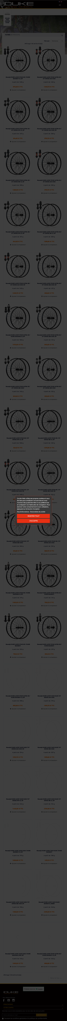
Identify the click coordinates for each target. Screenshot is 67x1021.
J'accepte (33, 521)
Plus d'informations (23, 511)
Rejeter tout (33, 516)
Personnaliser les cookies (37, 511)
